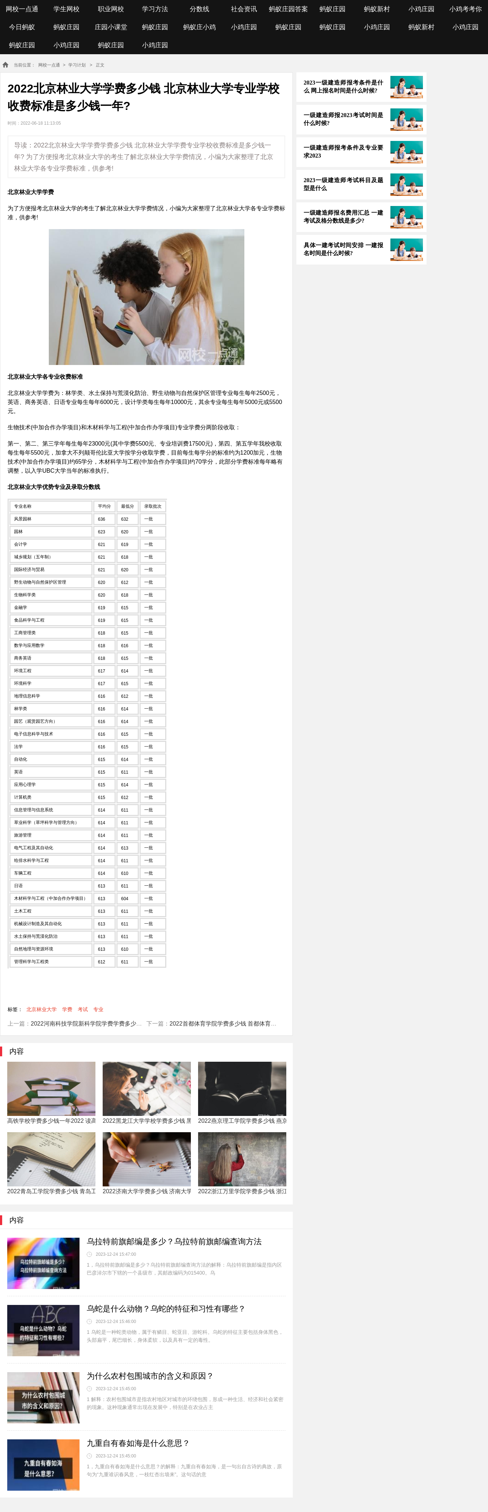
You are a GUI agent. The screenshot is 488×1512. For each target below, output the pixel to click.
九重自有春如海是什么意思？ (138, 1443)
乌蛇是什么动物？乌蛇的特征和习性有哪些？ (166, 1308)
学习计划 (77, 65)
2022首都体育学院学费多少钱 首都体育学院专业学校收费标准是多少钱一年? (268, 1024)
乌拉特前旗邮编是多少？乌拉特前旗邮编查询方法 (174, 1241)
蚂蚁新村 (377, 9)
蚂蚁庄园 (333, 9)
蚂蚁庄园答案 (288, 9)
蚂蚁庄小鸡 (199, 27)
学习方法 (155, 9)
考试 (83, 1009)
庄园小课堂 (111, 27)
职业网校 (111, 9)
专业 (98, 1009)
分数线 (199, 9)
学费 (67, 1009)
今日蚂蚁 (22, 27)
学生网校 (66, 9)
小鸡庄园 (421, 9)
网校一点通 (22, 9)
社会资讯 (244, 9)
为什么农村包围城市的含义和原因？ (150, 1375)
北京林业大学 (41, 1009)
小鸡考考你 (465, 9)
